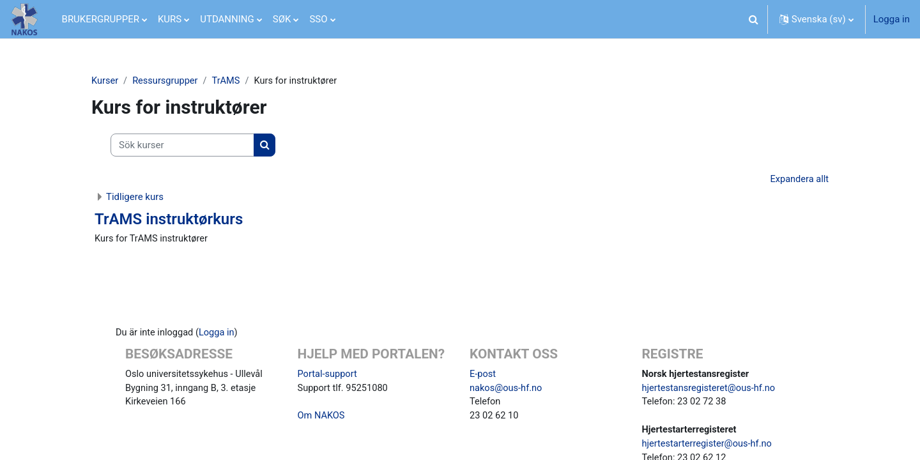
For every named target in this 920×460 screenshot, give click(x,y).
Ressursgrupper (167, 81)
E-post (483, 375)
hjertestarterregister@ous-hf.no (709, 448)
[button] (754, 19)
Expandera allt (799, 180)
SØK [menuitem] (282, 19)
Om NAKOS (322, 419)
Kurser (105, 81)
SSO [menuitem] (318, 19)
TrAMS (229, 81)
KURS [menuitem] (169, 19)
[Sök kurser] (182, 146)
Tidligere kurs (135, 198)
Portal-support (328, 375)
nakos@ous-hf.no (507, 390)
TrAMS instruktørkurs (169, 220)
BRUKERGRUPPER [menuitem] (100, 19)
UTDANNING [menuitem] (227, 19)
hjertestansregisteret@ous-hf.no (710, 390)
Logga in (891, 19)
